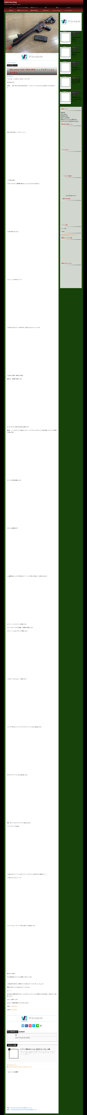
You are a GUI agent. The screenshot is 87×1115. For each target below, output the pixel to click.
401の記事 (10, 1064)
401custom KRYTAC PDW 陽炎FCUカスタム (21, 1107)
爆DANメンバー (34, 7)
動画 (57, 7)
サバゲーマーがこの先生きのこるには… (22, 8)
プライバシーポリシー (57, 10)
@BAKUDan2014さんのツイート (69, 234)
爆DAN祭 (63, 112)
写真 (46, 7)
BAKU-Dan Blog (11, 2)
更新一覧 (11, 10)
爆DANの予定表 (34, 10)
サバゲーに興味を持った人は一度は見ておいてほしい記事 (35, 1049)
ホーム (11, 7)
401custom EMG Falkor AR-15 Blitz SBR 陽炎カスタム (24, 1109)
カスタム (69, 7)
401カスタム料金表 (65, 117)
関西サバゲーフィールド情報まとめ (69, 119)
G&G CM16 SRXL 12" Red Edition (21, 1066)
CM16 (9, 1066)
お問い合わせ (45, 10)
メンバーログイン (68, 10)
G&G (12, 1066)
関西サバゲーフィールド (22, 10)
